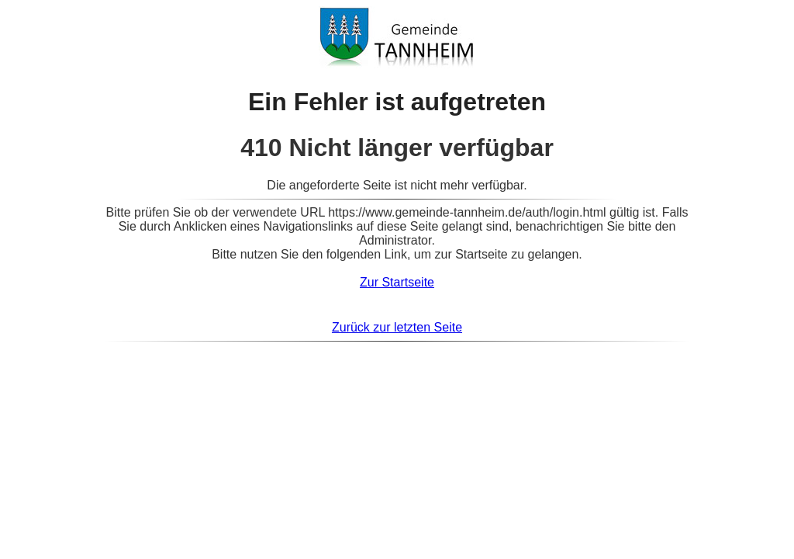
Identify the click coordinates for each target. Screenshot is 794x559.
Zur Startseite (397, 282)
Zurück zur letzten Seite (397, 327)
